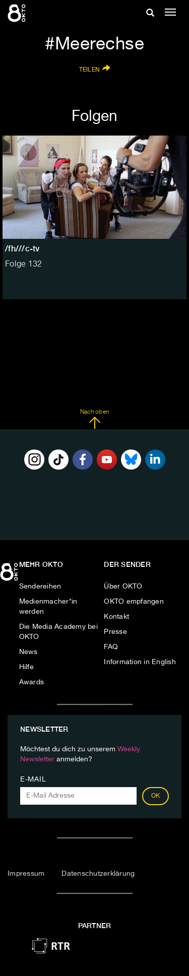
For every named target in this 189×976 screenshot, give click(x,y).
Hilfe (26, 667)
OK (155, 796)
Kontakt (116, 616)
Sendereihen (40, 586)
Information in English (140, 662)
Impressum (26, 873)
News (28, 652)
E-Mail (33, 779)
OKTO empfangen (134, 601)
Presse (115, 631)
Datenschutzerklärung (98, 873)
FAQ (111, 646)
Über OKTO (123, 586)
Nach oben (94, 419)
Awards (31, 682)
